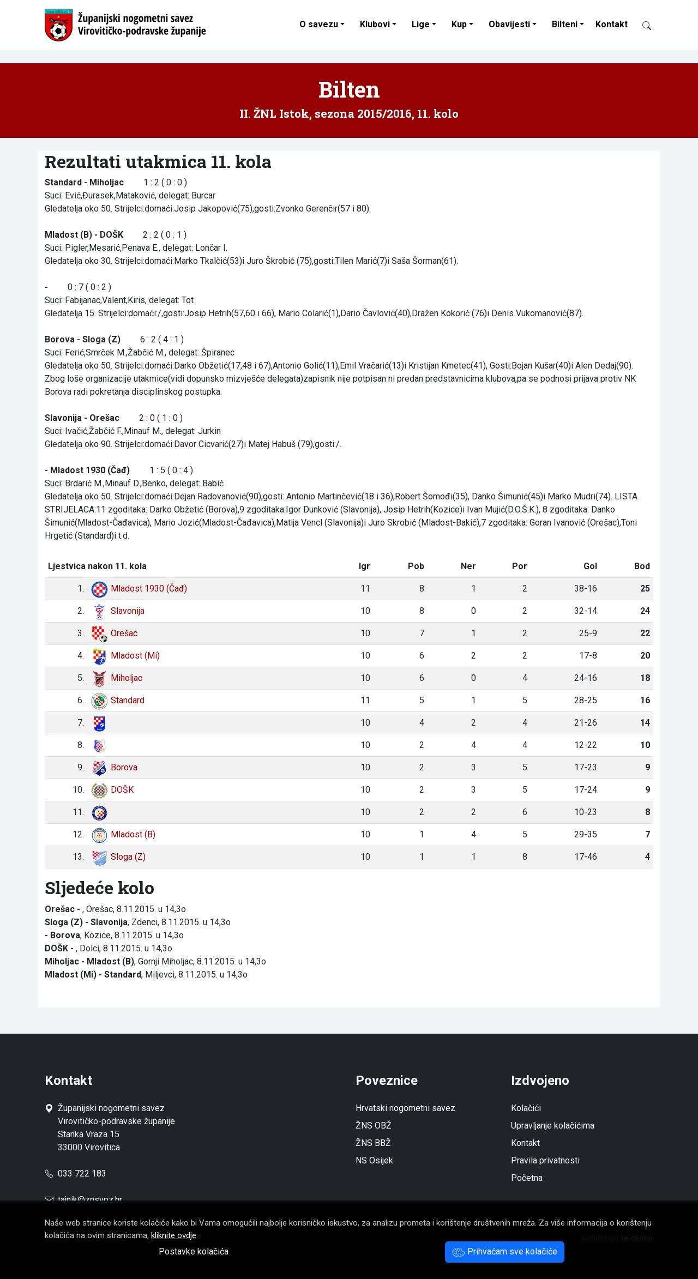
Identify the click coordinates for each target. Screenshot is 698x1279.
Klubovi (375, 24)
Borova (114, 767)
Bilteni (564, 24)
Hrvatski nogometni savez (405, 1108)
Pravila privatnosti (545, 1160)
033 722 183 (75, 1173)
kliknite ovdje (173, 1235)
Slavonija (118, 611)
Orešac (114, 633)
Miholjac (116, 678)
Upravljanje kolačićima (552, 1125)
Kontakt (611, 24)
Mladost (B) (123, 834)
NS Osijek (374, 1160)
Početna (527, 1178)
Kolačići (526, 1108)
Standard (118, 700)
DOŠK (112, 790)
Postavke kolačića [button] (193, 1251)
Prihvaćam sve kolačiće (504, 1251)
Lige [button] (421, 24)
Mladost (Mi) (125, 655)
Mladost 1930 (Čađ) (139, 588)
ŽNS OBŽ (374, 1125)
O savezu (318, 24)
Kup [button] (459, 24)
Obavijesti (509, 24)
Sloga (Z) (118, 857)
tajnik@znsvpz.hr (90, 1199)
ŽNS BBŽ (373, 1143)
